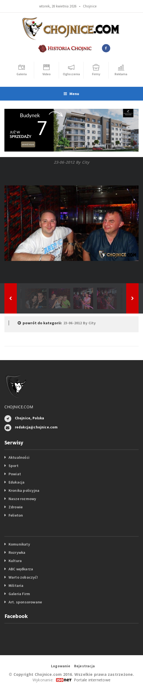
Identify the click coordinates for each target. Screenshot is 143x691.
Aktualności (19, 457)
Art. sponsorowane (25, 602)
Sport (13, 465)
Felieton (16, 515)
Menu (71, 93)
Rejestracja (84, 666)
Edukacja (17, 482)
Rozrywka (17, 552)
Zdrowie (16, 506)
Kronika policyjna (24, 490)
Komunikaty (19, 544)
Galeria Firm (19, 593)
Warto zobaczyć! (23, 577)
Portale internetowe (92, 679)
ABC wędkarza (21, 568)
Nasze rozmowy (22, 498)
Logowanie (61, 666)
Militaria (16, 585)
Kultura (15, 560)
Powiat (15, 473)
